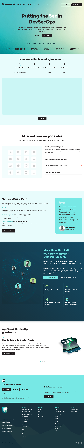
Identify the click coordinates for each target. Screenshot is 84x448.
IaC (23, 433)
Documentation (58, 414)
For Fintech (24, 421)
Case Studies (57, 413)
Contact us (40, 414)
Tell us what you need (50, 277)
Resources (50, 4)
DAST (23, 429)
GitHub (56, 418)
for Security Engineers (27, 414)
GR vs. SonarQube (58, 426)
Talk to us (42, 117)
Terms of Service (74, 409)
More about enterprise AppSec (68, 277)
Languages (24, 436)
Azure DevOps (58, 421)
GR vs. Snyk (57, 423)
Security (56, 428)
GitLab (56, 416)
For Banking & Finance (27, 419)
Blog (56, 409)
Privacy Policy (74, 411)
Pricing (43, 4)
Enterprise (37, 4)
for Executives (25, 416)
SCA (23, 431)
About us (40, 409)
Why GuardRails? (22, 4)
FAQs (56, 430)
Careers (40, 411)
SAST (23, 428)
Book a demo (41, 416)
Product (30, 4)
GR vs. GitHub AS (58, 425)
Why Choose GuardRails (27, 409)
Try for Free (65, 4)
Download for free (8, 353)
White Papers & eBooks (60, 411)
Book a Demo (76, 4)
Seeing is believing (8, 230)
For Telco (24, 423)
